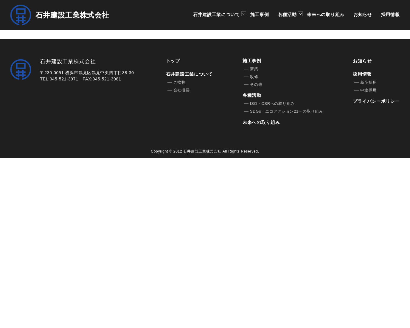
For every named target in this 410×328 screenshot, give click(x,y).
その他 (256, 255)
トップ (173, 231)
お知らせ (362, 14)
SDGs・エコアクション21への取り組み (286, 281)
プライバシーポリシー (376, 271)
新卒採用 (368, 253)
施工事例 (259, 14)
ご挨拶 (179, 253)
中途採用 (368, 260)
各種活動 (288, 15)
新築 (254, 239)
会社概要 (181, 260)
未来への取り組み (325, 14)
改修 (254, 247)
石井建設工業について (217, 15)
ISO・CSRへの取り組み (272, 274)
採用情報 (390, 14)
